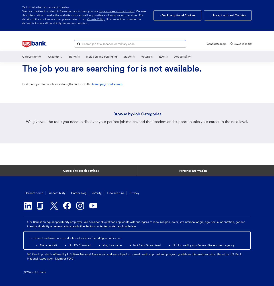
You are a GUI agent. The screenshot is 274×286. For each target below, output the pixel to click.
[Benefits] (74, 57)
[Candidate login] (216, 43)
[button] (78, 43)
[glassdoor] (41, 206)
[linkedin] (28, 206)
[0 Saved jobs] (241, 43)
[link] (34, 44)
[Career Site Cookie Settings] (81, 170)
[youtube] (93, 206)
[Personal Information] (193, 170)
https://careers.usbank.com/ (116, 11)
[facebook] (67, 206)
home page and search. (107, 84)
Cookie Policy (96, 19)
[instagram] (80, 206)
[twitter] (54, 206)
